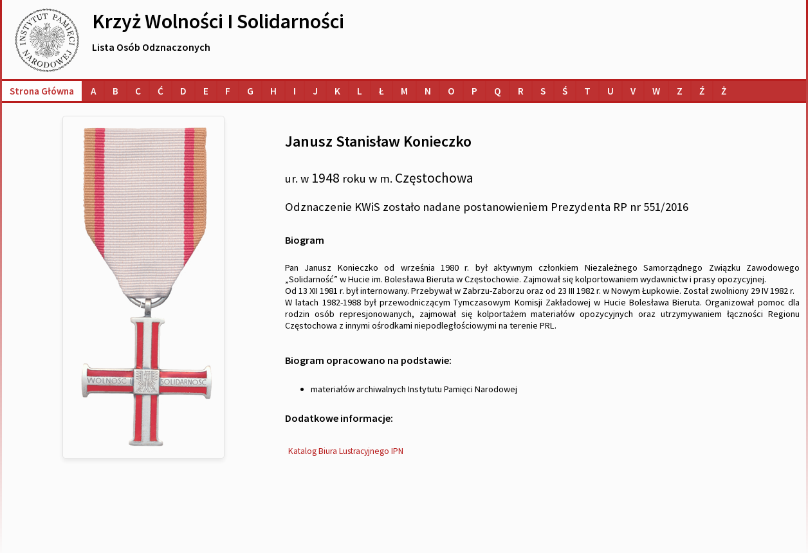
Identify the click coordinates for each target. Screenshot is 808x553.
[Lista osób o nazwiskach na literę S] (543, 91)
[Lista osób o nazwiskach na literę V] (633, 91)
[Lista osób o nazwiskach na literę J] (315, 91)
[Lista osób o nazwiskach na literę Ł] (381, 91)
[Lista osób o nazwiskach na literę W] (656, 91)
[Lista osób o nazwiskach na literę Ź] (702, 91)
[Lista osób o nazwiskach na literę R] (520, 91)
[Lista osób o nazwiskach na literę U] (610, 91)
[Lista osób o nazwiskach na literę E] (206, 91)
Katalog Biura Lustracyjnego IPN (345, 451)
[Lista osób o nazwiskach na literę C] (138, 91)
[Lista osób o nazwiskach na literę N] (428, 91)
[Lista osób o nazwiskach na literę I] (295, 91)
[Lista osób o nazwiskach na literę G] (250, 91)
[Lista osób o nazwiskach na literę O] (451, 91)
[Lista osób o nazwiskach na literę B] (115, 91)
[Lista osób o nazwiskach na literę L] (359, 91)
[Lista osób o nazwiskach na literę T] (587, 91)
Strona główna (42, 91)
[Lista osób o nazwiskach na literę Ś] (565, 91)
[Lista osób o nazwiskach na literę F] (227, 91)
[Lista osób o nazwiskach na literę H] (273, 91)
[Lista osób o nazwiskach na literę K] (337, 91)
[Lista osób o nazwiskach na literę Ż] (723, 91)
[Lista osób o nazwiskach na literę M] (404, 91)
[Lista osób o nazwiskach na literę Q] (497, 91)
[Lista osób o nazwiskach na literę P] (474, 91)
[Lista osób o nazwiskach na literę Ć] (160, 91)
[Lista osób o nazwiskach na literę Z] (679, 91)
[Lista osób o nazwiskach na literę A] (93, 91)
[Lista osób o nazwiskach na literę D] (183, 91)
